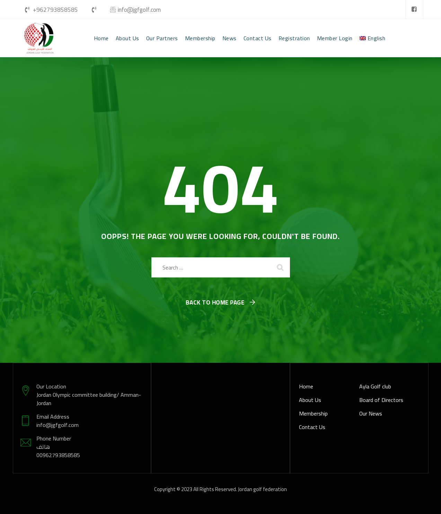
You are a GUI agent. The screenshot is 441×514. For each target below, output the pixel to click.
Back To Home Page (215, 302)
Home (101, 38)
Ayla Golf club (375, 386)
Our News (370, 413)
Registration (294, 38)
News (229, 38)
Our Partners (162, 38)
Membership (200, 38)
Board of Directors (381, 400)
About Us (127, 38)
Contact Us (258, 38)
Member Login (335, 38)
